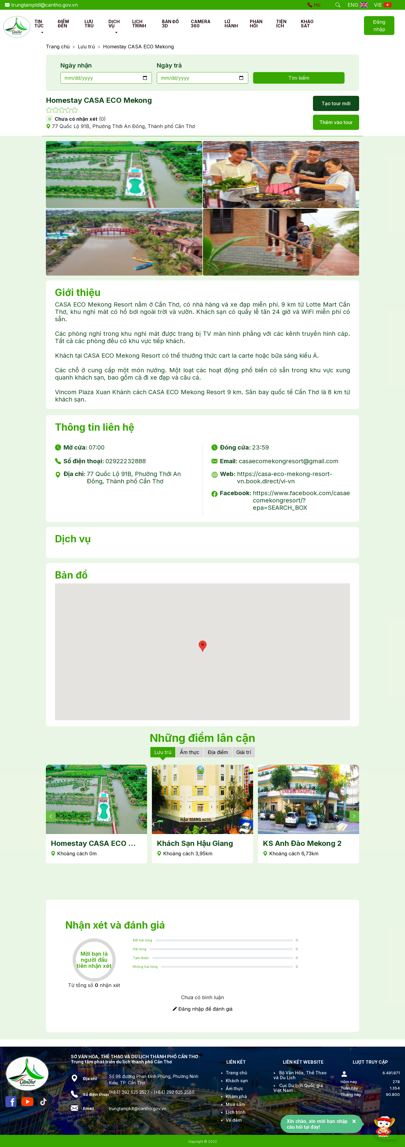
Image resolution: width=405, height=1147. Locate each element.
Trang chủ (58, 47)
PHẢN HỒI (256, 23)
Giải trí (243, 752)
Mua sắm (235, 1104)
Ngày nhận (76, 65)
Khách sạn (237, 1080)
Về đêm (234, 1120)
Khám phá (236, 1096)
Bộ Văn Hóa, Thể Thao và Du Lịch (300, 1075)
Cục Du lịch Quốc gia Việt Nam (298, 1088)
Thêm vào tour (336, 122)
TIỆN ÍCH (281, 23)
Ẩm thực (189, 752)
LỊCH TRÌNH (139, 23)
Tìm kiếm (298, 78)
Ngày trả (169, 65)
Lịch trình (235, 1112)
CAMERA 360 (201, 23)
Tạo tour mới (336, 103)
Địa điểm (218, 752)
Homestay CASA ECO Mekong (138, 47)
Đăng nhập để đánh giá (202, 1009)
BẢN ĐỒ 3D (170, 23)
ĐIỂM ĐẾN (63, 23)
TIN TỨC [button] (39, 23)
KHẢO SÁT (307, 23)
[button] (42, 32)
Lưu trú (86, 47)
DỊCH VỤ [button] (114, 23)
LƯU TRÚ (89, 23)
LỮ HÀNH (231, 23)
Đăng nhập (379, 25)
